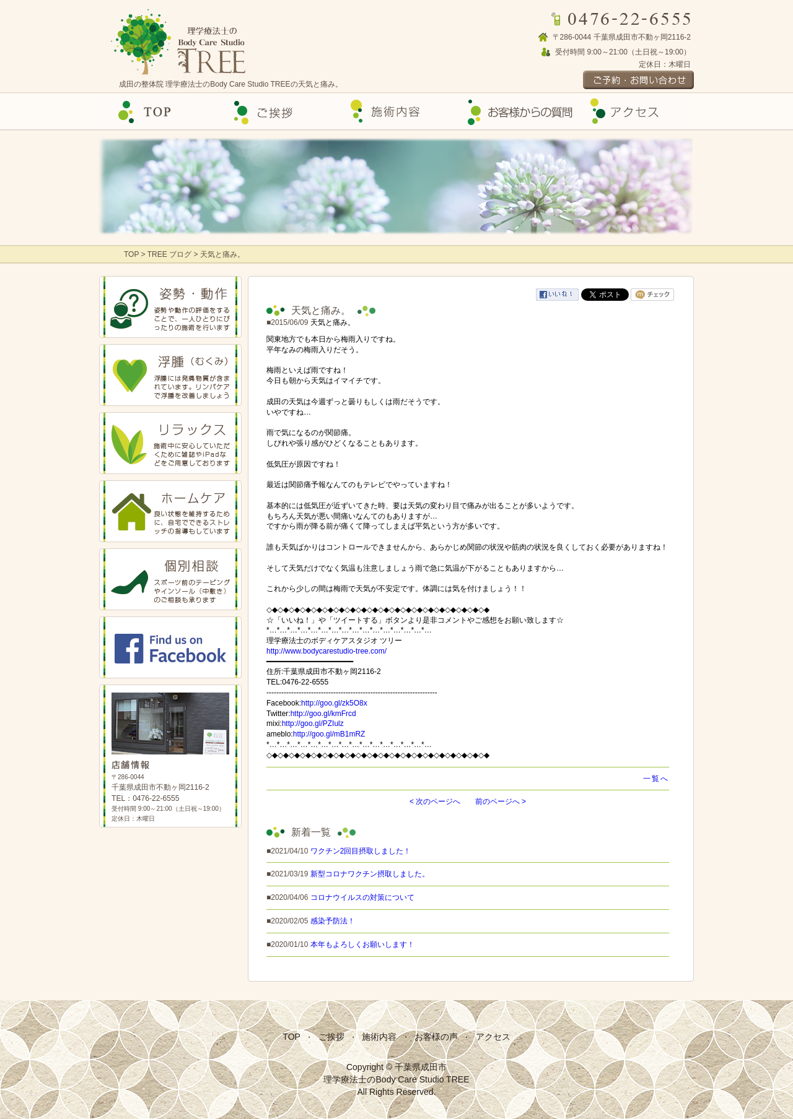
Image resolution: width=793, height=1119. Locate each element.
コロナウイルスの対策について (362, 897)
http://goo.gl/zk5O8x (334, 703)
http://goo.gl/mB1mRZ (329, 734)
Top (158, 111)
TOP (132, 254)
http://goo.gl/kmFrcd (323, 713)
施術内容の (396, 111)
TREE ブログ (169, 254)
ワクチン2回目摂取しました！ (360, 851)
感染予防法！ (332, 921)
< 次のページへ (435, 801)
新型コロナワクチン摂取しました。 (369, 874)
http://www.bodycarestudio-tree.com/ (326, 651)
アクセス (634, 111)
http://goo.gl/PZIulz (313, 723)
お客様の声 (515, 111)
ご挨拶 (277, 111)
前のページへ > (500, 801)
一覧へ (656, 778)
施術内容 (379, 1037)
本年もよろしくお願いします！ (362, 944)
